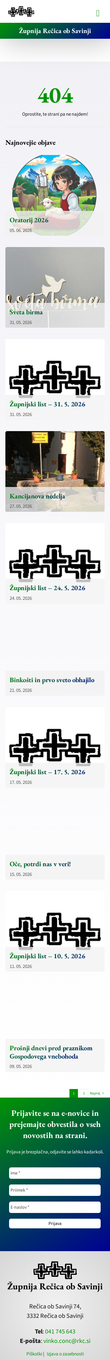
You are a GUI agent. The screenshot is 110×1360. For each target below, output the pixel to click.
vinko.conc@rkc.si (66, 1340)
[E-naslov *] (55, 1207)
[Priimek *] (55, 1190)
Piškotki (34, 1354)
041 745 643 (60, 1331)
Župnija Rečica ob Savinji (55, 30)
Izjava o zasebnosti (65, 1354)
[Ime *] (55, 1173)
